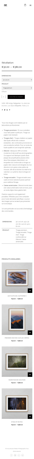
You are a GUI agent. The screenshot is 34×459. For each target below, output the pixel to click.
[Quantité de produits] (4, 96)
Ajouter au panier (16, 97)
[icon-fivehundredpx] (22, 455)
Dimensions (6, 76)
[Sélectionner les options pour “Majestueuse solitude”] (30, 374)
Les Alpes (11, 105)
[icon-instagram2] (15, 455)
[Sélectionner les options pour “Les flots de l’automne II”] (30, 290)
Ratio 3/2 (25, 105)
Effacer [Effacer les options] (4, 91)
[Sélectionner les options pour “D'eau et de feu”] (30, 416)
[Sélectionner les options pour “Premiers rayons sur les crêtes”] (30, 332)
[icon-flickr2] (19, 455)
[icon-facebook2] (12, 455)
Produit (5, 84)
